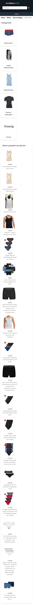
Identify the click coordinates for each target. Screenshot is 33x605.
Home (17, 14)
